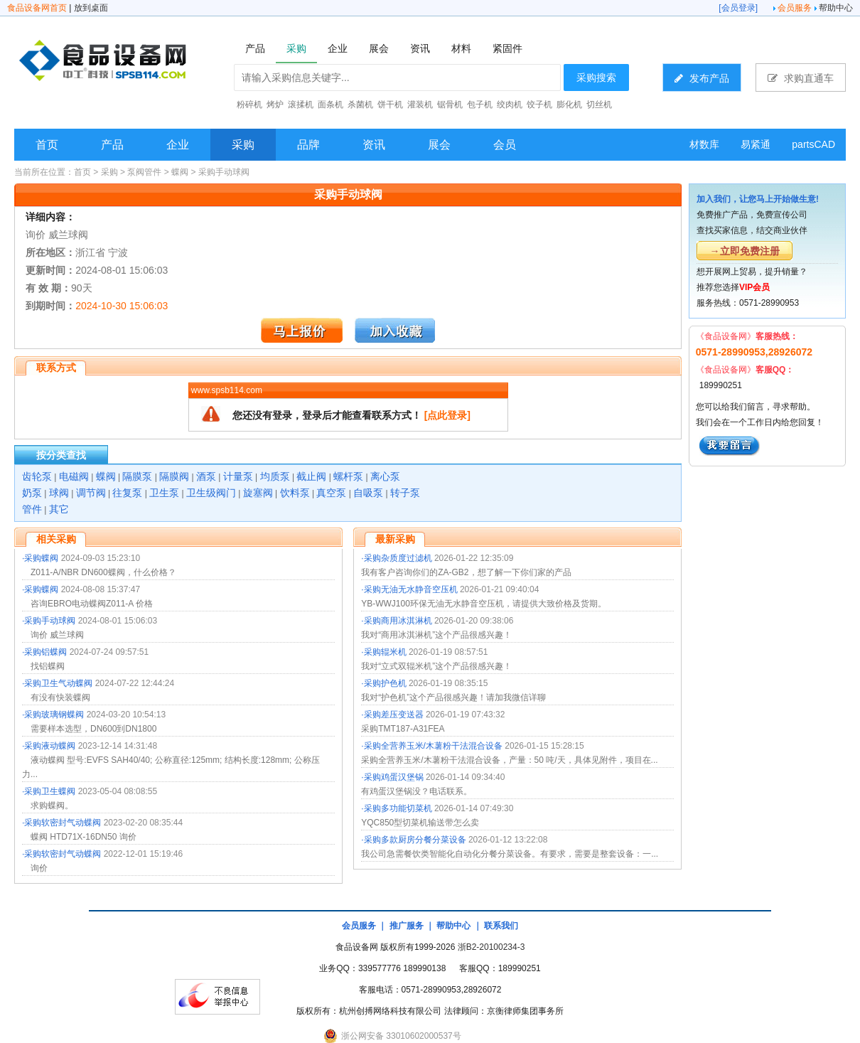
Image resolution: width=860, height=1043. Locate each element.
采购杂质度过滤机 (398, 558)
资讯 (373, 145)
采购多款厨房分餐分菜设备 (415, 840)
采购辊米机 (385, 652)
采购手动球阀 (223, 172)
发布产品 (701, 78)
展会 (439, 145)
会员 (504, 145)
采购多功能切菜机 (398, 808)
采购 (243, 145)
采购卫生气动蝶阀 (58, 683)
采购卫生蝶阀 (49, 791)
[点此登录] (447, 415)
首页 (47, 145)
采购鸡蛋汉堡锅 (394, 777)
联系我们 (501, 926)
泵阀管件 (144, 172)
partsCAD (813, 144)
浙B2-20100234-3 (491, 947)
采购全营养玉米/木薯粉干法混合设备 (433, 746)
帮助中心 (836, 8)
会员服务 (795, 8)
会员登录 (738, 8)
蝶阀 (179, 172)
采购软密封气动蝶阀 (62, 823)
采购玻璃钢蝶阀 (54, 715)
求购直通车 (801, 78)
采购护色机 (385, 683)
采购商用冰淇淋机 (398, 621)
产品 (112, 145)
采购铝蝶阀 (45, 652)
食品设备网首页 (37, 8)
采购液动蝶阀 (49, 746)
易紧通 (755, 144)
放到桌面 (91, 8)
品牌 (308, 145)
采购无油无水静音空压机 (411, 589)
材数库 (704, 144)
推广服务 (406, 926)
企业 (177, 145)
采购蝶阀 (41, 558)
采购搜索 (596, 77)
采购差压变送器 (394, 715)
